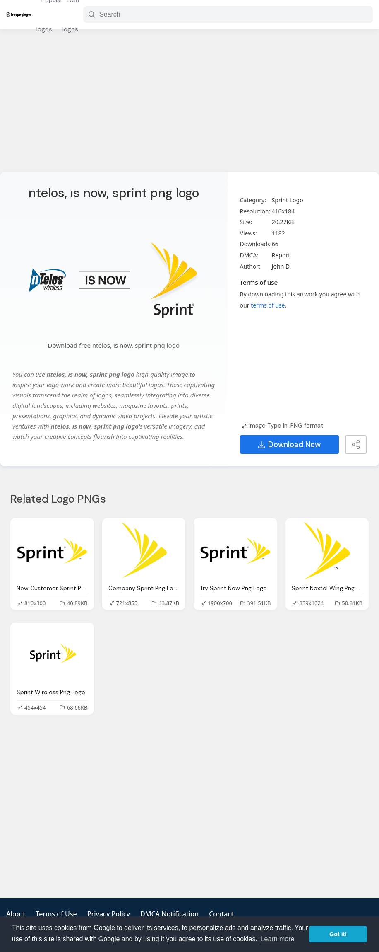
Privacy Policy (108, 913)
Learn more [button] (278, 938)
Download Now (289, 445)
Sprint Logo (287, 200)
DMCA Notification (169, 913)
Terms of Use (56, 913)
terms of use (268, 305)
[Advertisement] (189, 106)
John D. (281, 266)
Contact (221, 913)
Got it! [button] (338, 934)
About (15, 913)
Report (281, 255)
